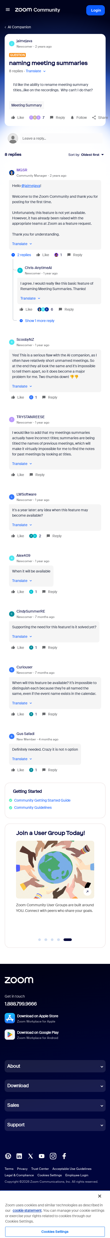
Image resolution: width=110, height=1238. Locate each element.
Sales (13, 1105)
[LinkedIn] (19, 1155)
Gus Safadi (25, 733)
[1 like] (58, 255)
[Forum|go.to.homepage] (37, 10)
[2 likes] (35, 536)
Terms (9, 1169)
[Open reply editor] (55, 138)
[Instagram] (53, 1155)
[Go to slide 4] (58, 939)
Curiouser (25, 667)
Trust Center (40, 1169)
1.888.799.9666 (21, 1004)
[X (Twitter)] (30, 1155)
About (13, 1066)
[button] (8, 10)
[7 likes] (36, 117)
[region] (55, 1214)
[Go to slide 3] (52, 939)
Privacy (22, 1169)
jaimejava (24, 41)
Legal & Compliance (19, 1175)
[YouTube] (41, 1155)
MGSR (22, 170)
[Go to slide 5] (67, 939)
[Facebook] (64, 1155)
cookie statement (27, 1210)
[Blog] (8, 1155)
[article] (55, 213)
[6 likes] (45, 309)
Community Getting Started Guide (42, 800)
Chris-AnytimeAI (38, 267)
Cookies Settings (49, 1175)
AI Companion (19, 27)
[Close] (99, 1196)
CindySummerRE (31, 611)
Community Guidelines (33, 807)
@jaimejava (30, 185)
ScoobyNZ (25, 339)
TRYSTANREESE (31, 417)
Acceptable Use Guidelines (71, 1169)
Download (18, 1086)
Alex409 (23, 555)
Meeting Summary (26, 105)
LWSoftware (26, 494)
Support (16, 1125)
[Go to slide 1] (39, 939)
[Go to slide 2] (46, 939)
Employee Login (76, 1175)
